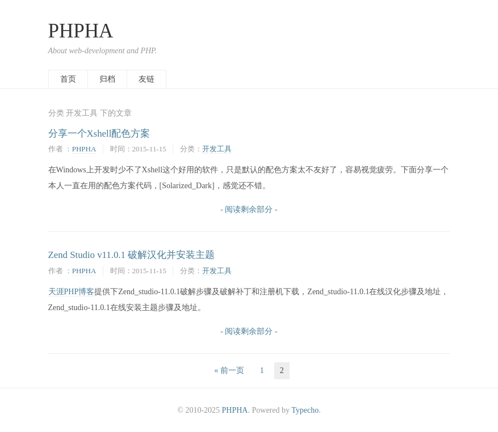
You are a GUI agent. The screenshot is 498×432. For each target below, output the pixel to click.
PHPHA (81, 31)
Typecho (305, 410)
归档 (107, 79)
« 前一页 (229, 370)
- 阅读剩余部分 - (248, 209)
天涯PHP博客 (71, 291)
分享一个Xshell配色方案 (99, 133)
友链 (146, 79)
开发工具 (217, 149)
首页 (68, 79)
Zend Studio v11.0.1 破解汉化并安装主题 (131, 254)
